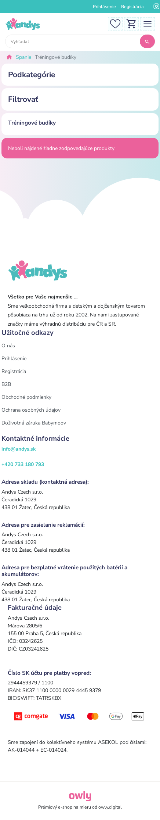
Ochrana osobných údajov (31, 410)
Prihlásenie (104, 7)
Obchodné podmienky (26, 397)
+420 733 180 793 (22, 464)
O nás (8, 345)
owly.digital (110, 807)
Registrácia (132, 7)
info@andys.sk (18, 448)
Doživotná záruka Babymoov (33, 422)
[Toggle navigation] (147, 23)
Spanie (23, 57)
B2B (6, 384)
